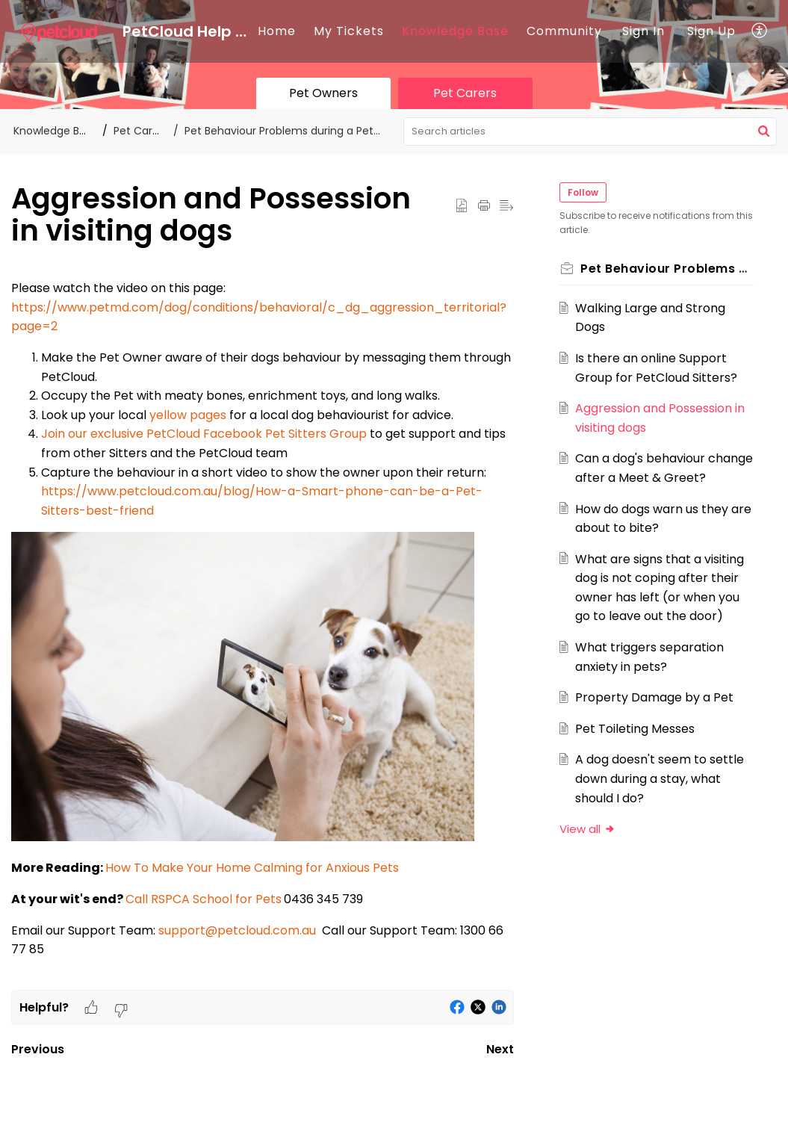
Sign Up (711, 31)
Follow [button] (585, 192)
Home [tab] (277, 31)
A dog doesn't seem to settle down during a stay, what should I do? (661, 797)
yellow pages (187, 415)
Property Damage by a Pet (656, 716)
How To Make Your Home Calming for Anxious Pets (252, 867)
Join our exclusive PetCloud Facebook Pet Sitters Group (204, 433)
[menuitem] (643, 31)
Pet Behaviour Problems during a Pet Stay (292, 130)
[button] (760, 31)
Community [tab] (564, 31)
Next (500, 1049)
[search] (590, 131)
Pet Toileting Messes (637, 747)
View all (590, 848)
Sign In (643, 31)
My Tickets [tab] (349, 31)
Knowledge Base (455, 31)
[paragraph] (262, 634)
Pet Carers (141, 130)
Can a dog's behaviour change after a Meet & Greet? (644, 477)
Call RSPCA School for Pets (203, 899)
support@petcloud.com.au (237, 930)
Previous (37, 1049)
